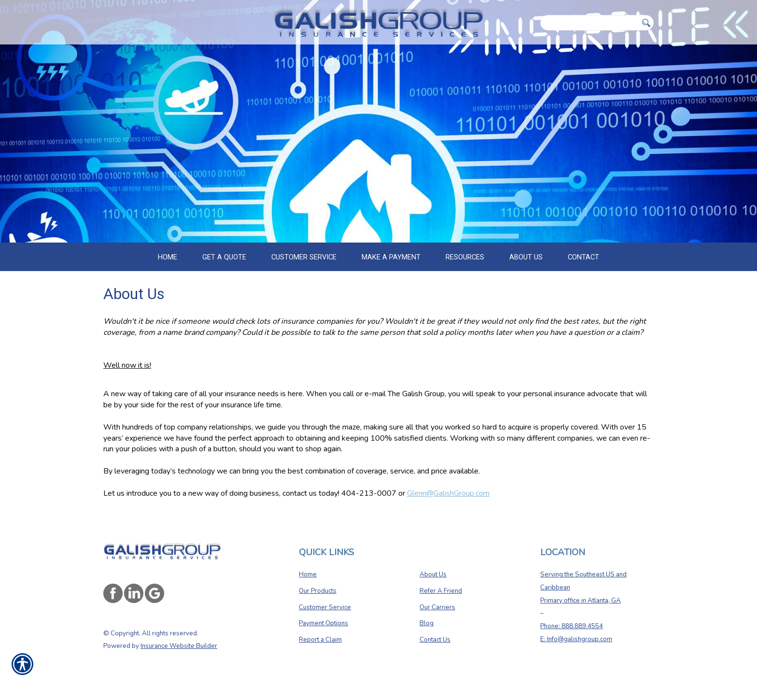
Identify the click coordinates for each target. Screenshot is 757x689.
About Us (433, 574)
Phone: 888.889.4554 (571, 626)
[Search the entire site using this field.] (589, 22)
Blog (427, 623)
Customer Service (325, 607)
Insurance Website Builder (178, 646)
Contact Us (435, 639)
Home (308, 574)
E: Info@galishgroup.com (576, 639)
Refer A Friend (441, 591)
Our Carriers (437, 607)
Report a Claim (320, 639)
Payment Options (323, 623)
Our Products (317, 591)
